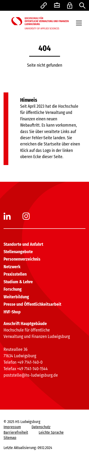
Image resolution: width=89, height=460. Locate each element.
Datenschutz (41, 427)
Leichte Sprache (51, 432)
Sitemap (10, 437)
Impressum (12, 427)
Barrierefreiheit (16, 432)
